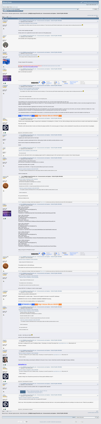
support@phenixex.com (63, 343)
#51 (97, 204)
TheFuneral (5, 20)
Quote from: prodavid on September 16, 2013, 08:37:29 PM (29, 188)
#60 (97, 395)
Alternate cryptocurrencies (14, 13)
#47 (97, 135)
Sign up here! (43, 202)
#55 (97, 307)
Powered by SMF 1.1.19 (44, 421)
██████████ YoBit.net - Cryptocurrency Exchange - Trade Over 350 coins (33, 390)
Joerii (4, 118)
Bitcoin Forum (5, 13)
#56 (97, 340)
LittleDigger (5, 85)
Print (97, 16)
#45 (97, 86)
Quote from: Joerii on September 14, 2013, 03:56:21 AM (28, 150)
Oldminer (5, 52)
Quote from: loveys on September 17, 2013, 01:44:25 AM (28, 259)
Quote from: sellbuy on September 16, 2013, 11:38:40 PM (28, 179)
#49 (97, 158)
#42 (97, 36)
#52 (97, 257)
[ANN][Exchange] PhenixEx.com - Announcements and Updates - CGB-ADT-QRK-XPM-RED (48, 13)
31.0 (16, 9)
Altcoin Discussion (23, 13)
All (10, 16)
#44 (97, 69)
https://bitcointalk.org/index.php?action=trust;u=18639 (51, 65)
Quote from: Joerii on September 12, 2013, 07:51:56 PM (28, 23)
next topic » (96, 15)
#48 (97, 148)
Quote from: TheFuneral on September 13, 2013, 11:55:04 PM (29, 88)
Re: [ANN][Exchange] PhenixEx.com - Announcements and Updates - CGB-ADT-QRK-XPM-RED (41, 20)
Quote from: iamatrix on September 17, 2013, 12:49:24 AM (28, 309)
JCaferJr (4, 35)
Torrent (18, 9)
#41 (97, 21)
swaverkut (5, 383)
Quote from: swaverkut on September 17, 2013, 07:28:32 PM (29, 397)
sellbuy (4, 157)
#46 (97, 118)
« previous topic (90, 15)
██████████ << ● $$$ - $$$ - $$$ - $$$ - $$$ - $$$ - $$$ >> (31, 391)
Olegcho (4, 340)
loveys (4, 68)
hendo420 (5, 350)
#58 (97, 367)
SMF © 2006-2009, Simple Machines (55, 421)
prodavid (5, 134)
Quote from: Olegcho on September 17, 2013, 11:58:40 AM (28, 353)
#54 (97, 291)
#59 (97, 384)
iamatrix (4, 176)
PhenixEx (19, 202)
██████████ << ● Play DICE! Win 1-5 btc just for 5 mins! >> (31, 392)
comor (4, 147)
